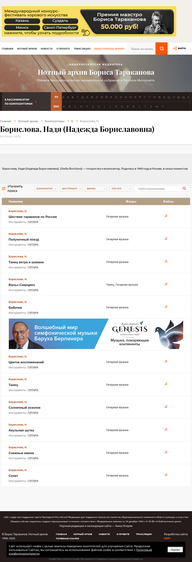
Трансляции (82, 48)
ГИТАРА (33, 221)
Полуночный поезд (24, 239)
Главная (7, 48)
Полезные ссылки (67, 538)
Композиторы (54, 121)
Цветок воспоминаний (26, 362)
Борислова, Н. (18, 211)
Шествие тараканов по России (33, 217)
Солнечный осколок (24, 407)
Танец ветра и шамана (26, 262)
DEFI (167, 538)
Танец (13, 385)
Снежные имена (21, 453)
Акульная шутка (21, 430)
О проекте (63, 48)
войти (182, 48)
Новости (47, 48)
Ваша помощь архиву (109, 48)
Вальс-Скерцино (22, 285)
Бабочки (15, 307)
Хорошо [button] (175, 549)
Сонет (13, 476)
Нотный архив (27, 48)
